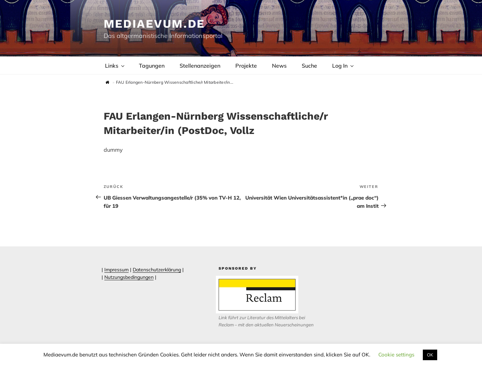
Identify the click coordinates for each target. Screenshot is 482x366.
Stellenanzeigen (200, 65)
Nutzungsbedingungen (129, 277)
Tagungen (152, 65)
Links (115, 65)
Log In (343, 65)
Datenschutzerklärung (157, 270)
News (279, 65)
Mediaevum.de (154, 23)
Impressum (116, 270)
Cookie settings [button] (396, 354)
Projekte (246, 65)
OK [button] (430, 354)
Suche (309, 65)
